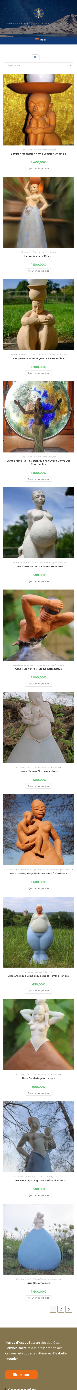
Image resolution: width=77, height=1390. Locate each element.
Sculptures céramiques (56, 354)
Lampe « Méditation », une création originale (38, 153)
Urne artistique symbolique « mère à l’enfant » (38, 873)
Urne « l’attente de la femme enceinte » (38, 566)
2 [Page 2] (61, 1223)
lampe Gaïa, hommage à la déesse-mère (38, 358)
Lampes (52, 149)
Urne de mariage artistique (38, 1035)
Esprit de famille (24, 767)
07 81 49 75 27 (17, 1357)
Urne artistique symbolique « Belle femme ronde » (38, 954)
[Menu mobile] (39, 40)
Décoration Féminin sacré (34, 149)
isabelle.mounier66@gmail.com (30, 1374)
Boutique (21, 1323)
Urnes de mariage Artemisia (52, 562)
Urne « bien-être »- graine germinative (38, 668)
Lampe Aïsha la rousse (38, 256)
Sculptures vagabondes (32, 869)
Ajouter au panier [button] (38, 168)
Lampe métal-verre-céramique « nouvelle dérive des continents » (38, 462)
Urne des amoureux (38, 1197)
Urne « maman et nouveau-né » (38, 771)
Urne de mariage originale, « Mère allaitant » (39, 1116)
